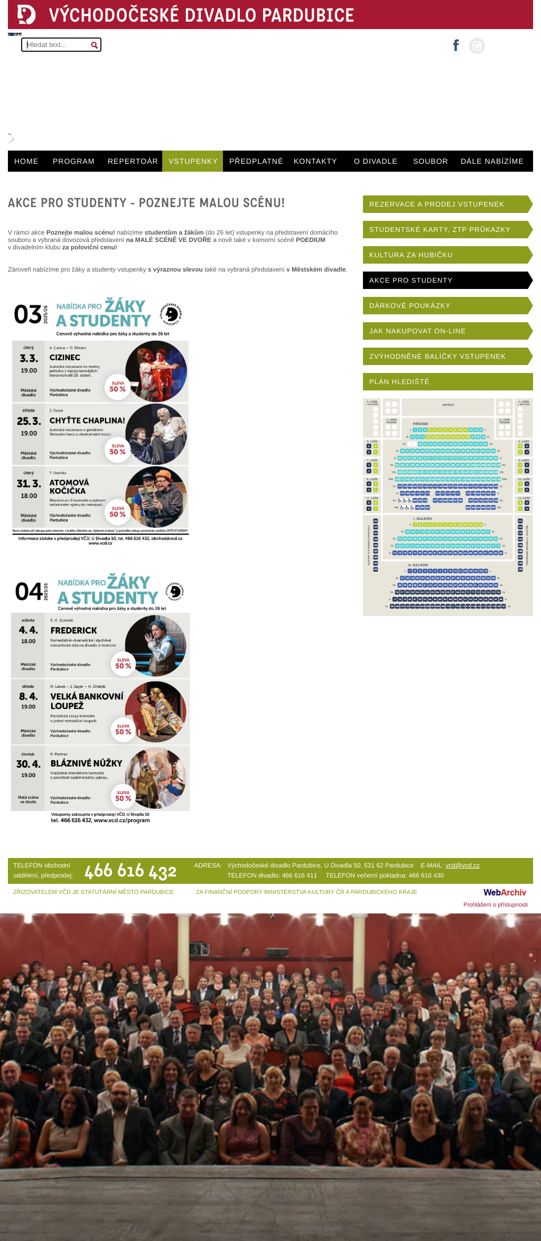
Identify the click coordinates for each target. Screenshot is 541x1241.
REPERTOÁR (133, 161)
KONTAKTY (315, 161)
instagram (477, 46)
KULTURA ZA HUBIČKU (411, 255)
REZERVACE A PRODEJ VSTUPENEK (437, 204)
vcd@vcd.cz (462, 865)
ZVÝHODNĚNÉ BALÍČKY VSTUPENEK (437, 356)
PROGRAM (74, 161)
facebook (456, 42)
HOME (26, 161)
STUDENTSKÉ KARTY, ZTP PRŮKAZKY (440, 230)
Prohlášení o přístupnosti (495, 905)
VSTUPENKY (193, 161)
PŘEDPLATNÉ (256, 161)
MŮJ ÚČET (508, 45)
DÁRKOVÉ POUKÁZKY (410, 306)
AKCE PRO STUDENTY (411, 280)
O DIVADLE (376, 161)
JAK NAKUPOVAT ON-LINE (417, 331)
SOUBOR (431, 161)
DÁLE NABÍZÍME (492, 161)
